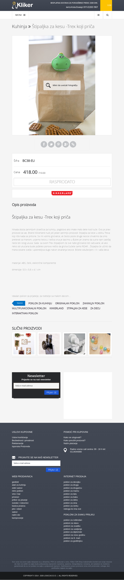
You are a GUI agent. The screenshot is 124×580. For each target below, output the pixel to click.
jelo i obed (16, 509)
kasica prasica (18, 506)
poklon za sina (70, 503)
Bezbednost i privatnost (23, 440)
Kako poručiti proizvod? (74, 440)
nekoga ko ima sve (72, 509)
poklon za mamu (71, 491)
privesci (15, 497)
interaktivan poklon (25, 313)
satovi (14, 512)
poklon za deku (71, 500)
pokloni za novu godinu (74, 535)
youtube (90, 552)
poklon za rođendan (73, 520)
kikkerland (57, 308)
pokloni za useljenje (73, 529)
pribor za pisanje (19, 500)
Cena (17, 172)
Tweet (51, 144)
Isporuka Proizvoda (21, 446)
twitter (79, 552)
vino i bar (16, 494)
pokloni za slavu (71, 523)
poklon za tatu (70, 494)
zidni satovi (17, 488)
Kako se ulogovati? (72, 437)
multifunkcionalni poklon (29, 308)
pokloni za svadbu (72, 526)
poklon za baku (71, 497)
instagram (56, 552)
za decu (95, 308)
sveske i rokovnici (20, 503)
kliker (22, 5)
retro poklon (17, 491)
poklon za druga (71, 485)
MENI (20, 14)
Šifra (16, 161)
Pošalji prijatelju (65, 144)
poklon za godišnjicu (73, 541)
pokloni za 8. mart (72, 538)
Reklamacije (17, 443)
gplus (68, 552)
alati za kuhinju (19, 485)
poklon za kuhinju (40, 303)
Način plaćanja (70, 443)
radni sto (16, 515)
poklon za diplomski (73, 532)
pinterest (45, 552)
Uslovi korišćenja (20, 437)
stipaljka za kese (77, 308)
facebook (34, 552)
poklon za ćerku (71, 506)
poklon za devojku (72, 482)
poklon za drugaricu (73, 488)
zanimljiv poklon (93, 303)
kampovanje (17, 518)
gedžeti (15, 482)
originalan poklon (67, 303)
